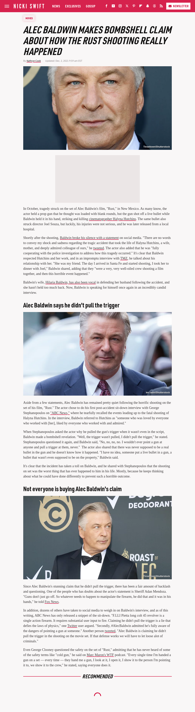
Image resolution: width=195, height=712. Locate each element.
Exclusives (73, 6)
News (56, 6)
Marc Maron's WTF (100, 655)
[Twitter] (127, 7)
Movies (29, 18)
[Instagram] (120, 7)
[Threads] (154, 7)
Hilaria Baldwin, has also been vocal (71, 282)
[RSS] (161, 7)
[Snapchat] (147, 7)
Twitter (72, 626)
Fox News (52, 602)
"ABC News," (60, 413)
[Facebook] (106, 7)
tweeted (98, 248)
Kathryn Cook (34, 60)
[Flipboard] (141, 7)
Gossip (90, 6)
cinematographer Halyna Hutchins (112, 219)
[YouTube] (113, 7)
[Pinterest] (134, 7)
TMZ (124, 258)
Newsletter (178, 6)
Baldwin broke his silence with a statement (89, 238)
